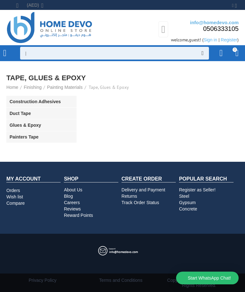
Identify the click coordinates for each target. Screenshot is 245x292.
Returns (129, 196)
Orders (13, 190)
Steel (184, 196)
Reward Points (78, 215)
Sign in (210, 39)
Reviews (72, 208)
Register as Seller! (197, 189)
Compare (15, 203)
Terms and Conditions (121, 280)
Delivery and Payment (143, 189)
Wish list (14, 196)
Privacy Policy (42, 280)
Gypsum (187, 202)
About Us (73, 189)
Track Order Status (140, 202)
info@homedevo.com (214, 22)
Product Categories (4, 53)
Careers (72, 202)
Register (229, 39)
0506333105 (221, 28)
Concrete (188, 208)
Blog (68, 196)
